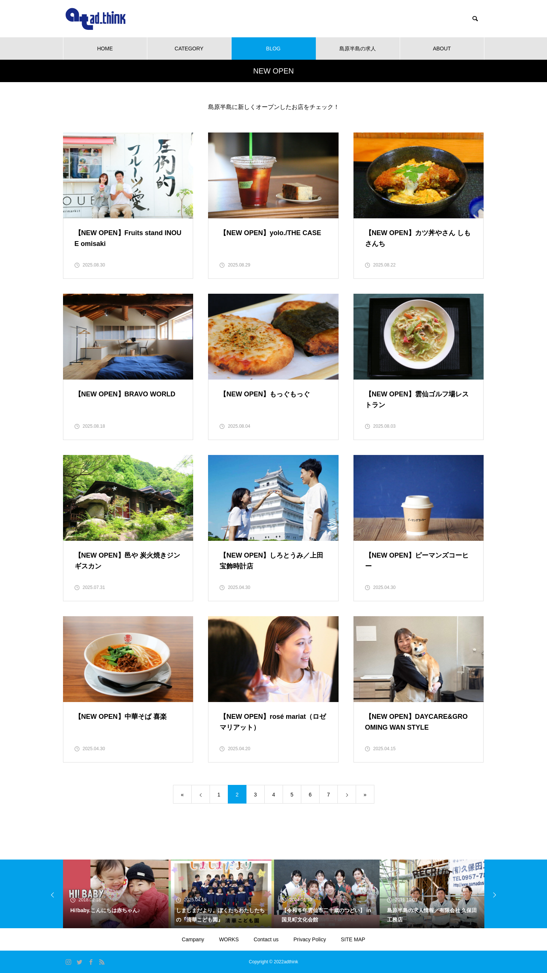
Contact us (266, 939)
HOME (105, 49)
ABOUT (442, 49)
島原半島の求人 (357, 49)
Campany (193, 939)
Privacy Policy (309, 939)
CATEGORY (189, 49)
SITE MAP (353, 939)
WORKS (229, 939)
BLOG (273, 49)
